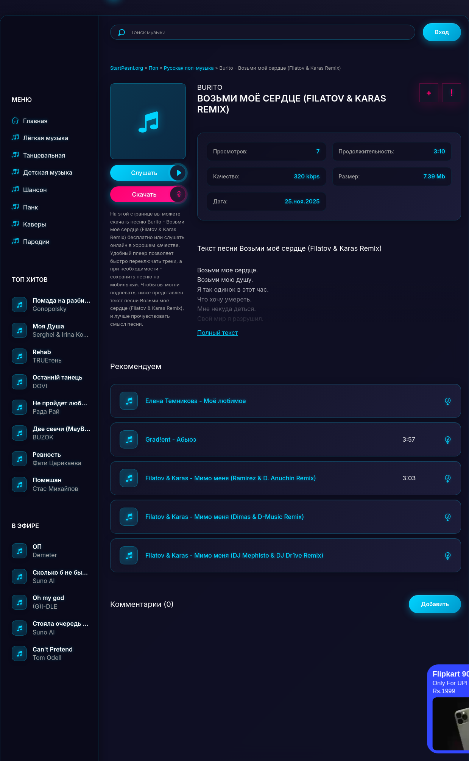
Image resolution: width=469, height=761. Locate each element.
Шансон (29, 190)
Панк (25, 207)
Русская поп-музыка (189, 68)
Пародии (31, 241)
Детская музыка (42, 172)
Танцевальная (38, 155)
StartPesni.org (126, 68)
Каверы (29, 224)
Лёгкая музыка (40, 138)
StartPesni (55, 40)
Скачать (159, 194)
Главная (30, 121)
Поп (153, 68)
